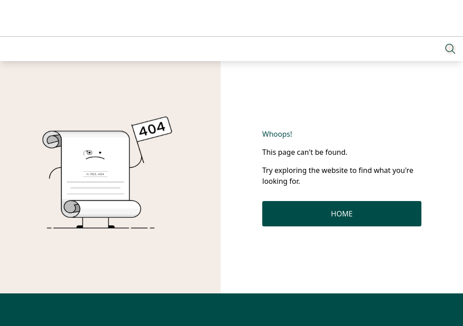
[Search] (450, 49)
